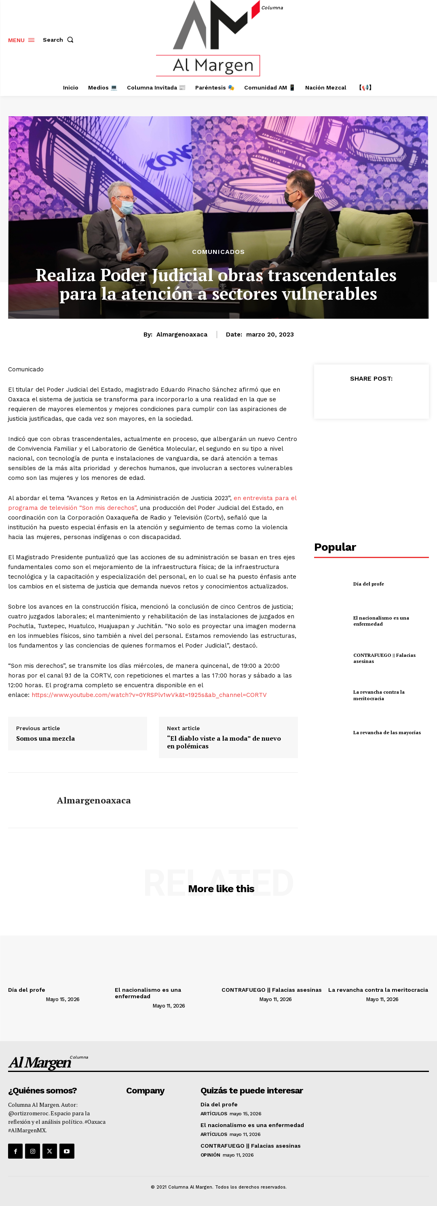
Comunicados (218, 252)
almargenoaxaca (181, 334)
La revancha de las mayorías (387, 732)
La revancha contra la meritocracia (379, 695)
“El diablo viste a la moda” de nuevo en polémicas (224, 742)
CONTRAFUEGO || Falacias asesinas (384, 658)
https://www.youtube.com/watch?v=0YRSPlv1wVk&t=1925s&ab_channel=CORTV (149, 695)
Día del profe (368, 584)
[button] (60, 39)
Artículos (214, 1114)
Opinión (210, 1155)
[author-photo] (26, 998)
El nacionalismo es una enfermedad (381, 621)
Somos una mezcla (45, 738)
